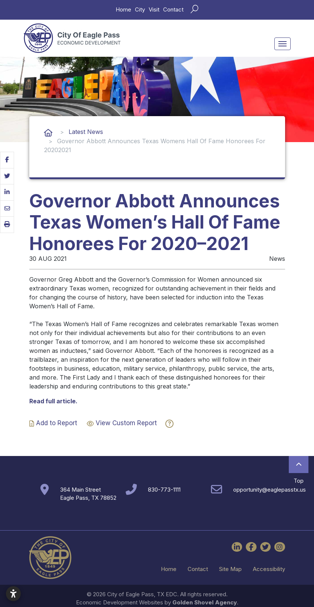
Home (123, 9)
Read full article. (53, 401)
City (140, 9)
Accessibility (269, 568)
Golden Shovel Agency (204, 602)
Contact (173, 9)
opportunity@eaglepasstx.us (269, 489)
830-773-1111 (164, 489)
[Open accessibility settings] (13, 593)
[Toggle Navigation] (282, 43)
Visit (154, 9)
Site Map (230, 568)
